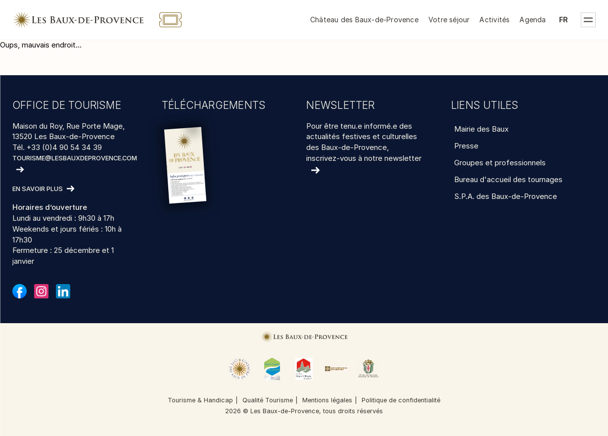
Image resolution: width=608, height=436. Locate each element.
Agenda (532, 19)
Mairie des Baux (481, 129)
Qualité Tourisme (267, 400)
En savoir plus (37, 189)
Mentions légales (327, 400)
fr (563, 19)
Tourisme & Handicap (200, 400)
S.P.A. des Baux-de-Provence (505, 196)
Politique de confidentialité (401, 400)
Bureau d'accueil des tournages (508, 179)
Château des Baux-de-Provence (364, 19)
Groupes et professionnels (500, 162)
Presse (466, 145)
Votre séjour (449, 19)
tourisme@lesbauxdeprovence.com (74, 158)
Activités (494, 19)
